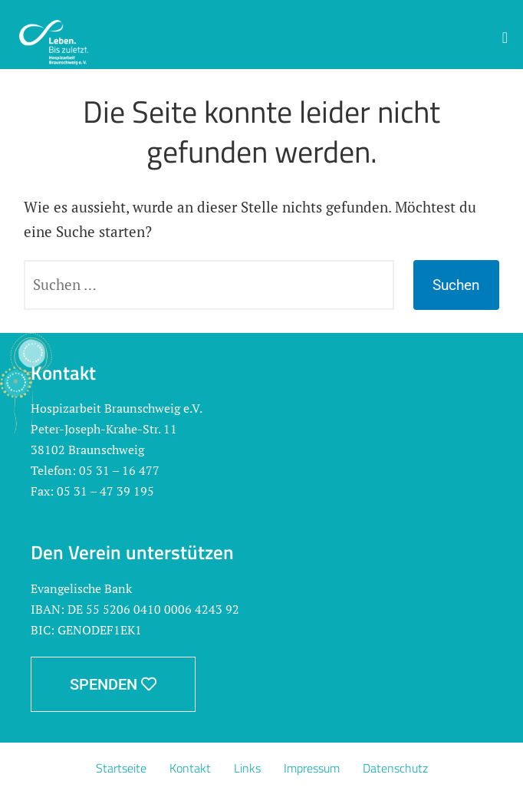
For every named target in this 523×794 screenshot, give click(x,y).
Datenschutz (395, 768)
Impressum (312, 768)
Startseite (121, 768)
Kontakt (190, 768)
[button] (504, 37)
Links (247, 768)
